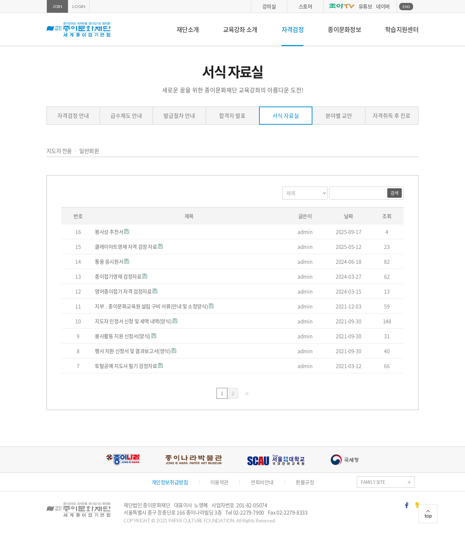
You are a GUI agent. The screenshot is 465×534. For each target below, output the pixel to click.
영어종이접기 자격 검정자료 (124, 291)
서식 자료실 (285, 116)
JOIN (57, 6)
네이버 (383, 6)
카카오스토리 (417, 505)
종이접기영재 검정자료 (118, 276)
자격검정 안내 (73, 116)
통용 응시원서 (109, 261)
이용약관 (219, 482)
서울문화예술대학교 (275, 459)
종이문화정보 (344, 29)
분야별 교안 (339, 116)
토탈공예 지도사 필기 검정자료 (126, 365)
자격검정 (293, 29)
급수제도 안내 (126, 116)
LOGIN (78, 6)
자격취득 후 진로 (392, 116)
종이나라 (123, 459)
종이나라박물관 (193, 459)
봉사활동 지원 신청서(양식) (123, 336)
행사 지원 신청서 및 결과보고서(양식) (133, 350)
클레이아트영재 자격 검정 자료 (126, 246)
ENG (406, 6)
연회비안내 (262, 482)
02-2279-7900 (248, 512)
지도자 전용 (59, 151)
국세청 (344, 459)
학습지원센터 (401, 29)
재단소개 (188, 29)
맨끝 (247, 393)
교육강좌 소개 (240, 29)
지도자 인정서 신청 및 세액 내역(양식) (134, 321)
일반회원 (89, 151)
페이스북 (406, 505)
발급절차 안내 (179, 116)
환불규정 (305, 482)
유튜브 (365, 6)
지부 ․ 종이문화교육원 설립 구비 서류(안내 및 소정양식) (152, 306)
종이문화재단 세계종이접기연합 (78, 29)
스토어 (305, 6)
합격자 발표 (232, 116)
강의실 (269, 6)
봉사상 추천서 (109, 231)
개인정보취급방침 (169, 482)
